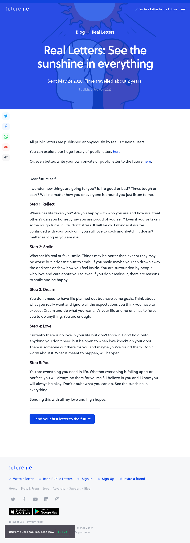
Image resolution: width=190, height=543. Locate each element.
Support (75, 488)
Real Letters (103, 32)
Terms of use (16, 522)
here (117, 151)
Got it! (62, 532)
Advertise (59, 488)
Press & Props (30, 488)
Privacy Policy (35, 522)
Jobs (46, 488)
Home (13, 488)
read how (47, 532)
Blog (80, 32)
